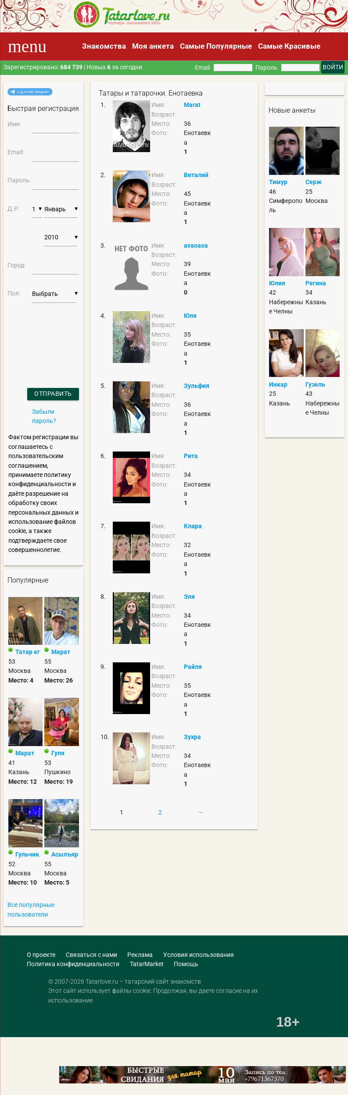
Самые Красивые (289, 46)
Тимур (278, 181)
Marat (192, 104)
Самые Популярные (216, 46)
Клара (193, 526)
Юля (190, 315)
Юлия (277, 283)
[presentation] (31, 334)
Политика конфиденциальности (73, 963)
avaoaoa (196, 245)
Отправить (53, 393)
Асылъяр (64, 854)
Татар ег (27, 651)
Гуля (58, 753)
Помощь (186, 963)
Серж (313, 181)
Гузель (315, 384)
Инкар (278, 384)
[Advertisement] (63, 1045)
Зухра (192, 736)
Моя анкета (153, 46)
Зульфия (196, 385)
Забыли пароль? (44, 416)
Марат (60, 651)
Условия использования (198, 954)
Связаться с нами (91, 954)
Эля (189, 596)
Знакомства (104, 46)
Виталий (196, 174)
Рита (191, 455)
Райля (193, 666)
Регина (315, 283)
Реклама (140, 954)
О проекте (41, 954)
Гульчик (27, 854)
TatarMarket (147, 963)
